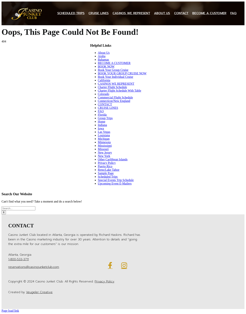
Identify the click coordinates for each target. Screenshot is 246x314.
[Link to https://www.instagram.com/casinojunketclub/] (124, 265)
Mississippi (105, 145)
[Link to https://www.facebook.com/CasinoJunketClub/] (110, 265)
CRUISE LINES (108, 107)
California (104, 80)
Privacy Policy (107, 162)
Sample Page (106, 173)
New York (104, 156)
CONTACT (105, 104)
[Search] (4, 212)
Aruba (102, 56)
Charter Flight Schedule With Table (119, 90)
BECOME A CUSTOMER (114, 63)
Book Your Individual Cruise (115, 76)
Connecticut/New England (114, 100)
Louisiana (104, 135)
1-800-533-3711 (18, 259)
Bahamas (103, 59)
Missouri (103, 149)
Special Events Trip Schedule (116, 180)
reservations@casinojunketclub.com (33, 267)
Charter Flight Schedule (112, 87)
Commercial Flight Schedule (115, 97)
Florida (102, 114)
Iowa (101, 128)
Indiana (102, 125)
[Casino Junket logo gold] (27, 7)
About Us (104, 52)
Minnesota (104, 142)
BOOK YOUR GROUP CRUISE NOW (122, 73)
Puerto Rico (105, 166)
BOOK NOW (106, 66)
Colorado (103, 94)
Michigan (104, 138)
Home (101, 121)
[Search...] (18, 208)
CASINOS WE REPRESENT (116, 83)
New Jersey (105, 152)
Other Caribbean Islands (113, 159)
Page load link (10, 310)
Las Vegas (104, 131)
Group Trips (105, 118)
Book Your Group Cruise (113, 70)
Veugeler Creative (39, 292)
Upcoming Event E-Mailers (115, 183)
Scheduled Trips (108, 176)
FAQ (101, 111)
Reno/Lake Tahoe (108, 169)
